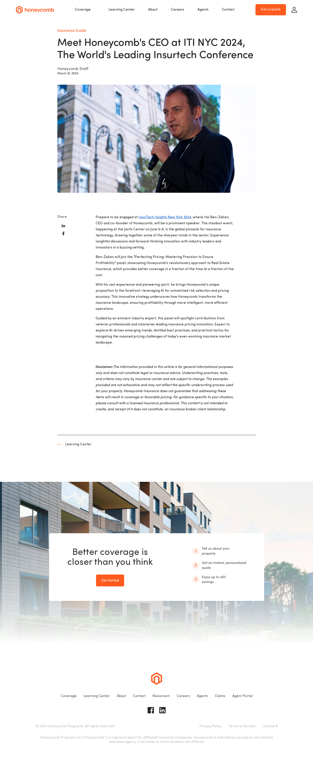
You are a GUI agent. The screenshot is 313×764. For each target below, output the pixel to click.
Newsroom (161, 696)
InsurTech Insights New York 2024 (164, 217)
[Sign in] (294, 10)
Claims (220, 696)
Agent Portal (242, 696)
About (152, 9)
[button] (85, 9)
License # (270, 726)
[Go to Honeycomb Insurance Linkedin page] (162, 710)
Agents (203, 9)
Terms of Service (241, 726)
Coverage (83, 9)
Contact (228, 9)
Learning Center (121, 9)
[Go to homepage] (35, 10)
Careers (177, 9)
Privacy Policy (210, 726)
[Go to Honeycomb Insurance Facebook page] (151, 710)
